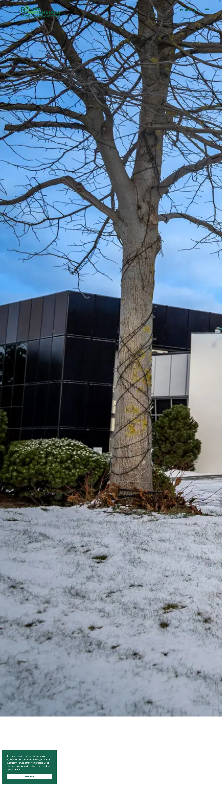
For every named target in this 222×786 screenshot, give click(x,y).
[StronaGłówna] (41, 10)
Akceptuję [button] (29, 776)
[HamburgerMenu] (206, 9)
